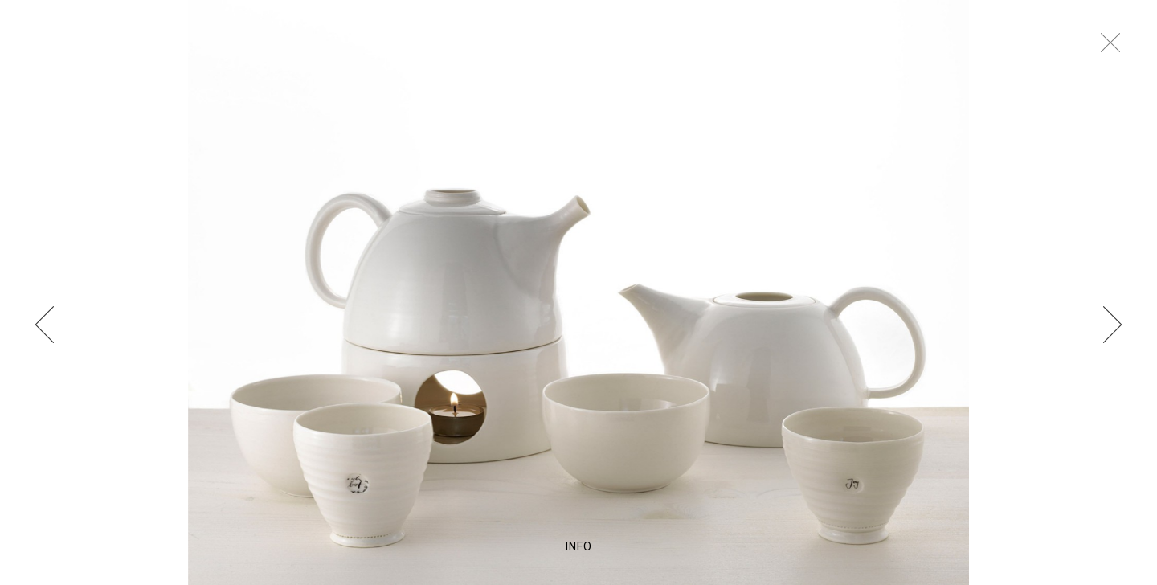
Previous (42, 324)
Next (1115, 324)
